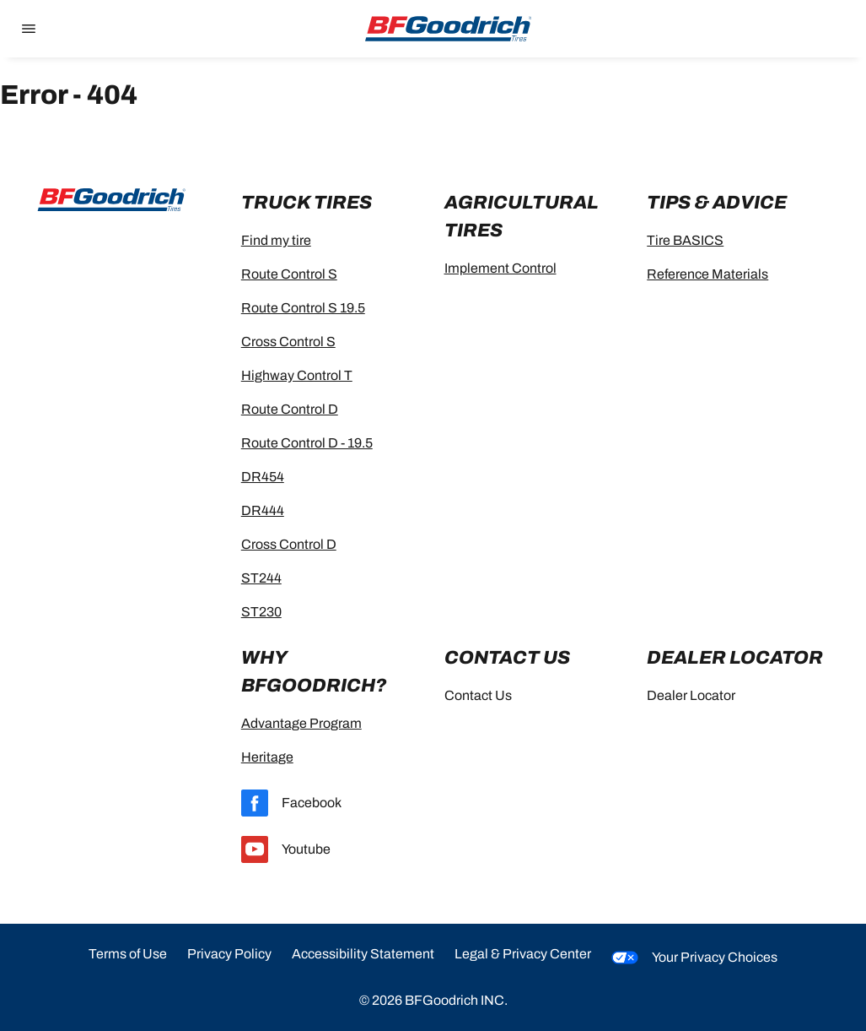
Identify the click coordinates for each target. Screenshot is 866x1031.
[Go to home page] (448, 29)
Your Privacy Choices (694, 957)
